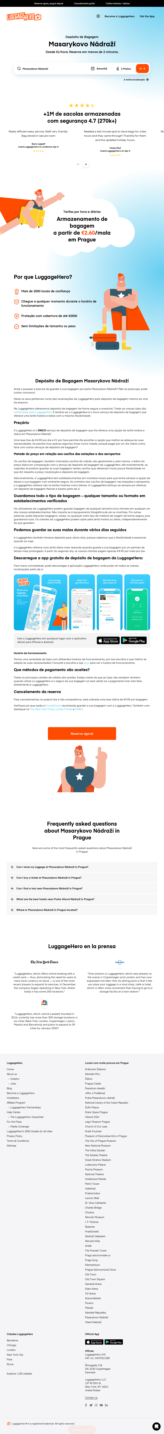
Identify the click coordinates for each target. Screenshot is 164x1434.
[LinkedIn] (106, 1405)
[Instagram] (96, 1405)
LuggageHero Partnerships (25, 1107)
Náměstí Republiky (95, 1312)
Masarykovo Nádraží (96, 1317)
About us (12, 1074)
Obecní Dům (92, 1117)
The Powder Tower (96, 1250)
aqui (86, 662)
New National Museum (98, 1145)
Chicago (11, 1345)
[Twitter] (91, 1405)
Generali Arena (93, 1284)
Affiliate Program (16, 1102)
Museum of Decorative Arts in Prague (106, 1136)
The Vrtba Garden (95, 1150)
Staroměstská (93, 1298)
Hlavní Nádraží (93, 1322)
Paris (9, 1359)
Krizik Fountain (93, 1131)
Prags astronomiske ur (97, 1255)
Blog (9, 1088)
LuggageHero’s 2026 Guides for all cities (29, 1131)
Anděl (88, 1245)
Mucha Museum (94, 1169)
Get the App (147, 16)
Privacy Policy (14, 1136)
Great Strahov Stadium (98, 1160)
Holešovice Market (95, 1179)
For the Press (14, 1121)
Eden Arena (91, 1288)
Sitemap (11, 1145)
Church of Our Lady (96, 1126)
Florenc (89, 1303)
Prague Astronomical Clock (100, 1269)
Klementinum (92, 1264)
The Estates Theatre (96, 1155)
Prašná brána (92, 1193)
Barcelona (12, 1340)
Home (10, 1069)
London (11, 1350)
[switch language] (98, 16)
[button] (156, 1426)
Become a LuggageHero (120, 16)
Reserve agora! (82, 733)
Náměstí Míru (92, 1074)
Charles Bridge (93, 1207)
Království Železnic (95, 1069)
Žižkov (88, 1078)
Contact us (91, 1397)
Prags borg (91, 1260)
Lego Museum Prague (97, 1121)
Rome (10, 1364)
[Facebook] (86, 1405)
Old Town (90, 1274)
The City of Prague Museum (100, 1140)
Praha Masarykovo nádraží (100, 1097)
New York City (15, 1354)
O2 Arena (90, 1293)
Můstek (89, 1307)
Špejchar (90, 1226)
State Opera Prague (96, 1112)
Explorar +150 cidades (19, 1373)
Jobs (13, 1083)
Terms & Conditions (18, 1140)
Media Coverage (19, 1126)
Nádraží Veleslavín (95, 1236)
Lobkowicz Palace (95, 1164)
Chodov (89, 1212)
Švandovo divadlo (95, 1088)
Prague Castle (93, 1083)
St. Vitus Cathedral (95, 1202)
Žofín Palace (92, 1107)
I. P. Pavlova (91, 1222)
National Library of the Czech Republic (106, 1102)
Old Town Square (95, 1279)
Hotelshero (13, 1097)
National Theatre (94, 1174)
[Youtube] (101, 1405)
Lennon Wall (92, 1198)
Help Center (13, 1112)
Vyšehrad (90, 1188)
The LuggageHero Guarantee (26, 1117)
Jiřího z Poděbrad (95, 1093)
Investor (14, 1078)
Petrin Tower (92, 1183)
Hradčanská (92, 1231)
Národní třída (92, 1241)
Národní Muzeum (94, 1217)
